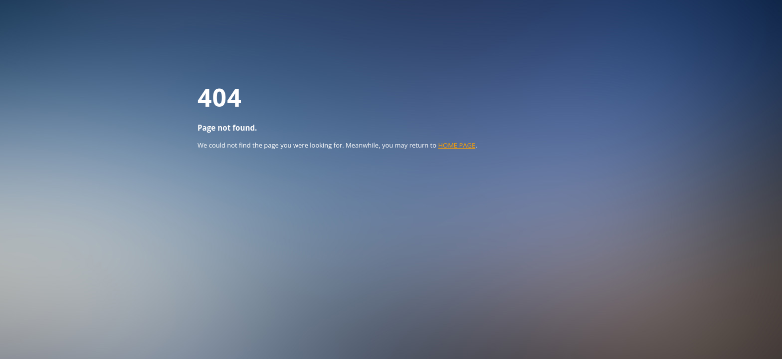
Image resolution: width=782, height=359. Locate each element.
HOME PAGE (456, 145)
